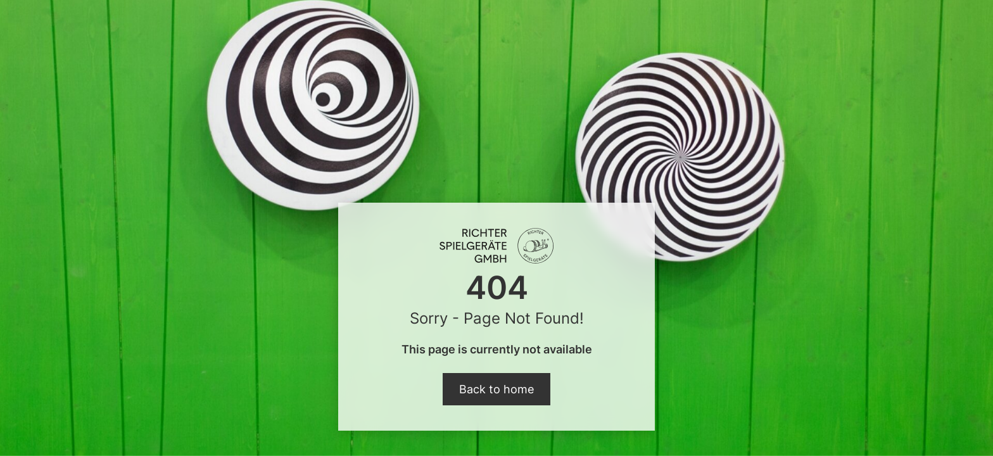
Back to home (496, 389)
